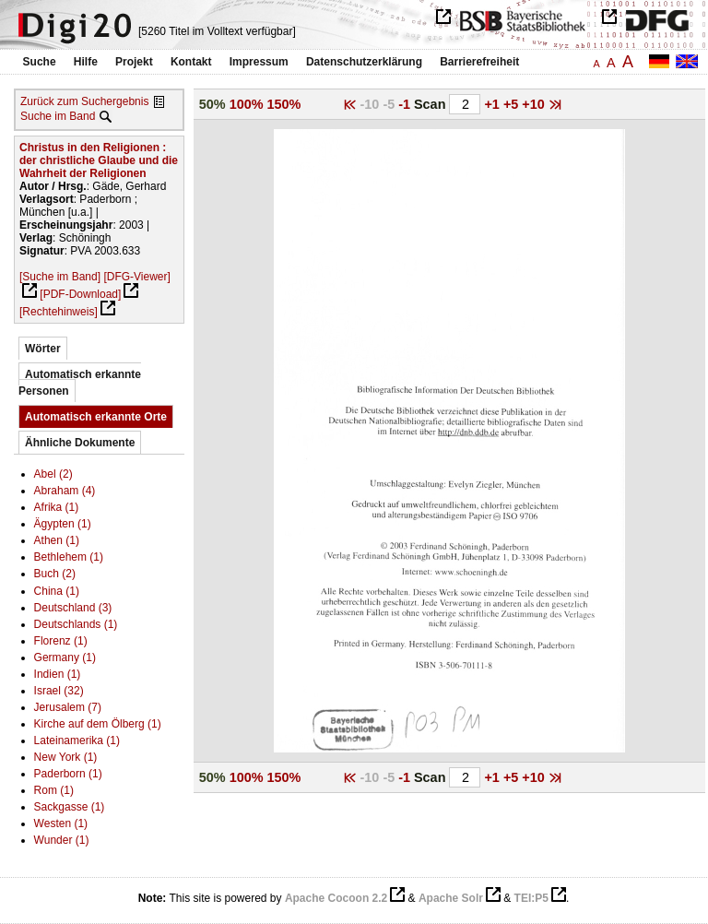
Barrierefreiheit (479, 61)
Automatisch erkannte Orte (96, 416)
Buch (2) (55, 573)
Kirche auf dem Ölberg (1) (97, 723)
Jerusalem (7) (67, 707)
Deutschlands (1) (76, 624)
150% (284, 104)
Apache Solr (451, 898)
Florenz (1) (61, 640)
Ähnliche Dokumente (80, 442)
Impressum (259, 61)
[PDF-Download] (80, 294)
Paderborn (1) (68, 773)
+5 (512, 104)
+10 (535, 104)
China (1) (56, 591)
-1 (406, 104)
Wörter (43, 348)
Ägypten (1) (62, 523)
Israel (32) (59, 690)
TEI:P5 (531, 898)
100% (247, 104)
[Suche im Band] (59, 276)
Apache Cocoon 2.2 (336, 898)
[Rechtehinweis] (58, 311)
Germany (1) (65, 657)
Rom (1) (54, 790)
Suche (39, 61)
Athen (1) (56, 540)
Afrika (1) (56, 507)
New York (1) (66, 757)
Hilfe (86, 61)
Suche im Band (57, 116)
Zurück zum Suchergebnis (84, 101)
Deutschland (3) (73, 607)
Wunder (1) (61, 840)
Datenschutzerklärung (364, 61)
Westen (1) (61, 823)
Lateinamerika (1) (77, 740)
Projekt (134, 61)
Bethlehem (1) (68, 557)
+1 (493, 104)
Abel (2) (53, 474)
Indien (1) (57, 674)
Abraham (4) (65, 490)
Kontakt (191, 61)
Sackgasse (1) (69, 806)
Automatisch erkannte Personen (79, 382)
